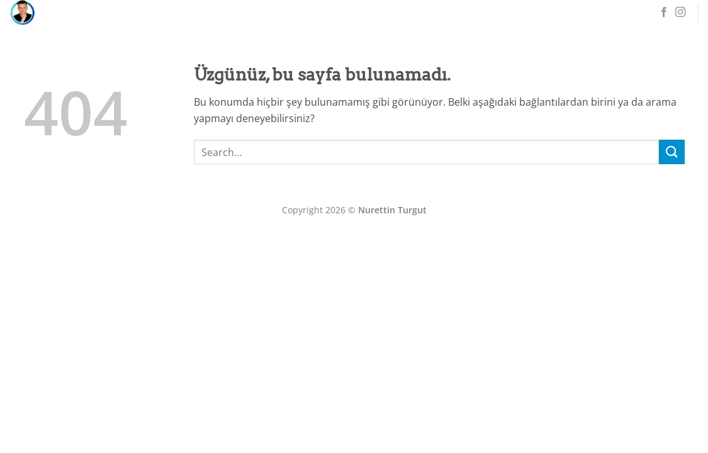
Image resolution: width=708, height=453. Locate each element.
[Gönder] (671, 152)
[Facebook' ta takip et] (664, 12)
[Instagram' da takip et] (680, 12)
